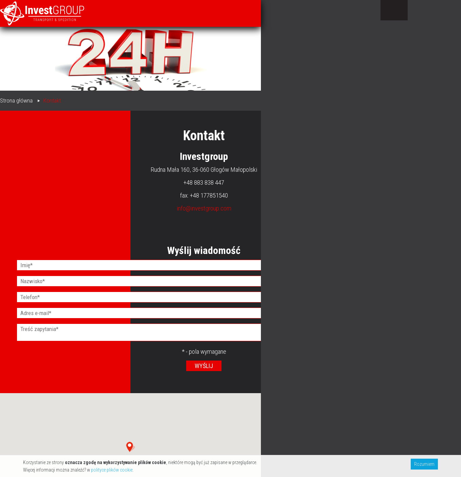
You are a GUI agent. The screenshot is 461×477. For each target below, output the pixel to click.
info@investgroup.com (204, 208)
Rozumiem (424, 464)
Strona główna (16, 100)
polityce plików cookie (111, 470)
